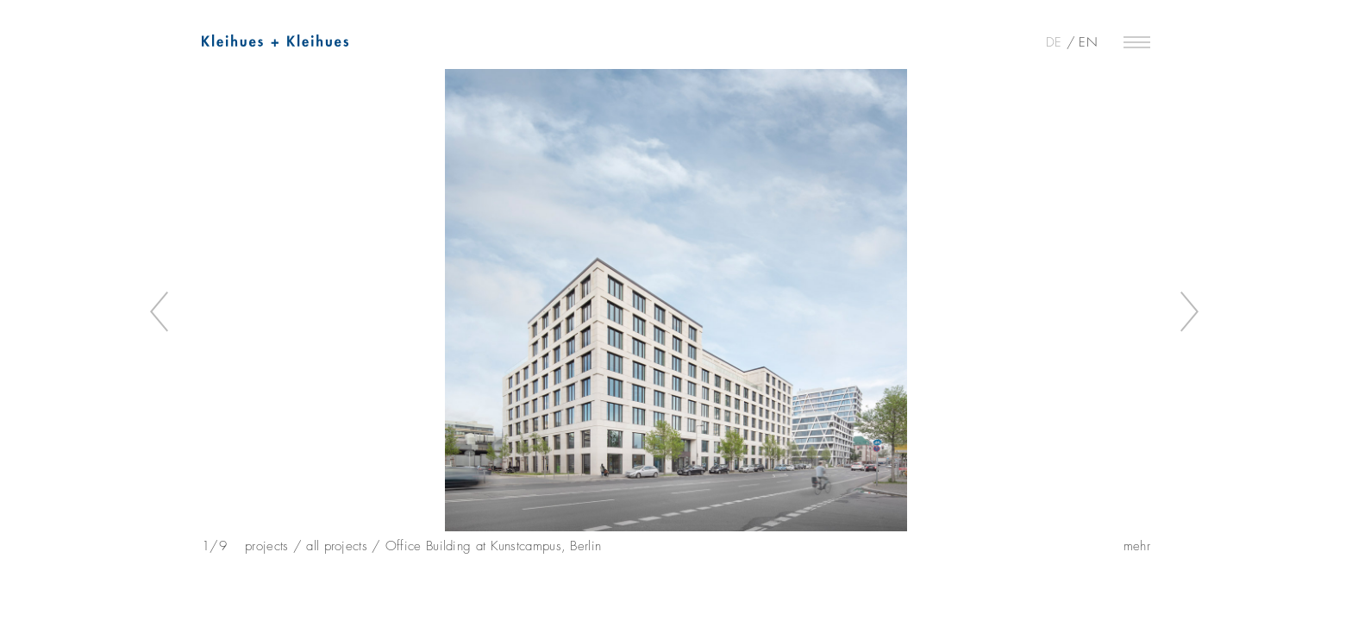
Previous (161, 313)
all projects (336, 546)
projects (266, 546)
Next (1190, 313)
